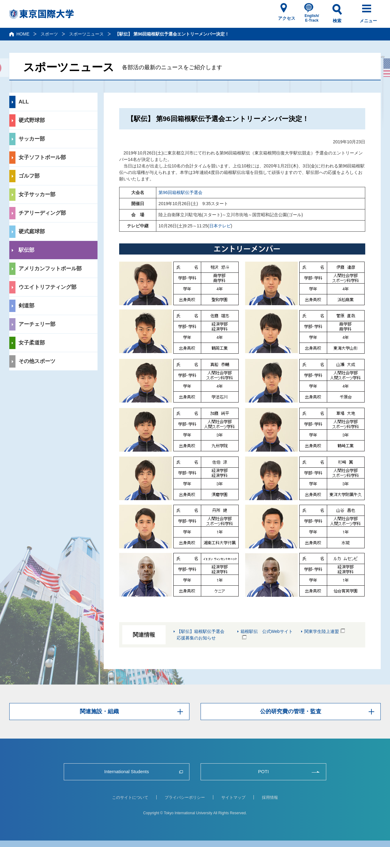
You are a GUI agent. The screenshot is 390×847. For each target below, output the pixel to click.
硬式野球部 (32, 120)
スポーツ (49, 34)
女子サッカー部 (37, 194)
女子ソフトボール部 (42, 157)
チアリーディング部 (42, 213)
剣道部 (26, 306)
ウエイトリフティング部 (47, 287)
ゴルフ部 (29, 176)
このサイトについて (130, 797)
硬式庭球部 (32, 231)
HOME (22, 34)
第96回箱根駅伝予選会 (180, 192)
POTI (263, 771)
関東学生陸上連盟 (321, 631)
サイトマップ (233, 797)
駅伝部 (26, 250)
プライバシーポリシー (185, 797)
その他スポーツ (37, 361)
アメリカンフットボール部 (50, 269)
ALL (24, 102)
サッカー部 (32, 139)
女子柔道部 (32, 343)
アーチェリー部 (37, 324)
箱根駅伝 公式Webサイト (266, 631)
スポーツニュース (86, 34)
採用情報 (270, 797)
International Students (126, 771)
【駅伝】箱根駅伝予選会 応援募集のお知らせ (203, 634)
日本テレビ (220, 225)
